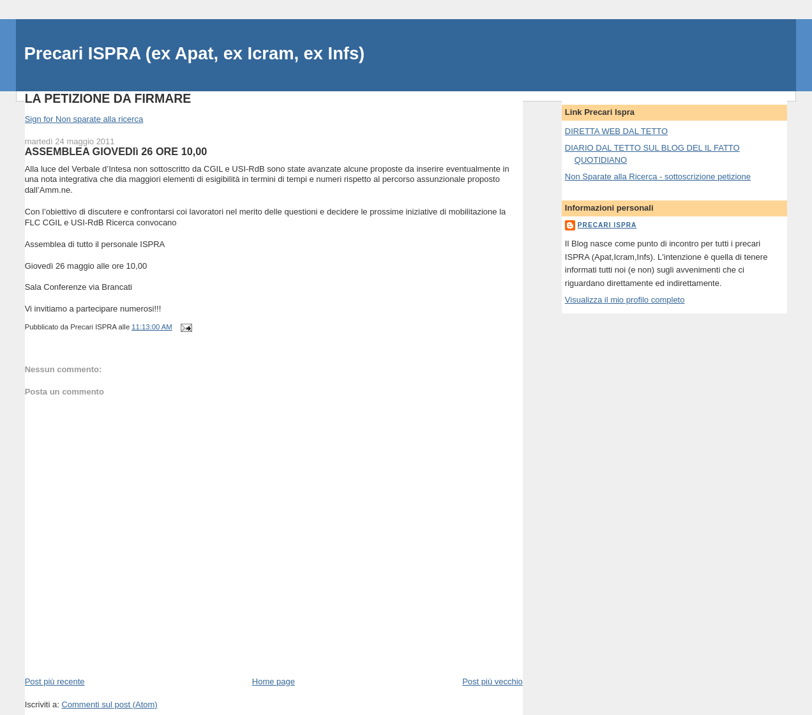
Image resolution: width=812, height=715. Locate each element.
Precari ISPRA (607, 225)
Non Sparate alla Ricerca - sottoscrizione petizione (658, 176)
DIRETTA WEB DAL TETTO (616, 131)
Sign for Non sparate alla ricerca (84, 119)
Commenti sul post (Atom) (109, 704)
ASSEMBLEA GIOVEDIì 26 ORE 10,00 (116, 151)
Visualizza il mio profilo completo (625, 300)
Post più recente (55, 681)
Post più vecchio (492, 681)
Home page (273, 681)
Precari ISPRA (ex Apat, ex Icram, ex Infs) (194, 53)
